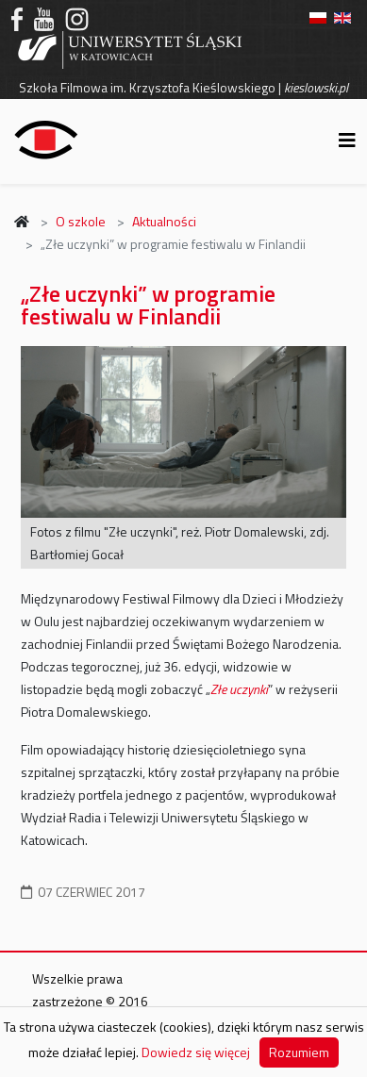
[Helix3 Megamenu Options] (347, 140)
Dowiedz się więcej (196, 1052)
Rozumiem (299, 1052)
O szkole (81, 221)
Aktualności (164, 221)
